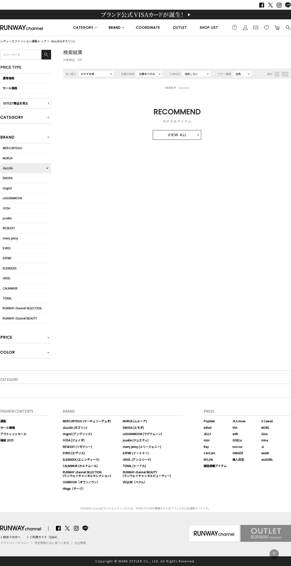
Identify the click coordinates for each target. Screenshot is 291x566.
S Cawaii (267, 421)
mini (206, 440)
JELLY (207, 434)
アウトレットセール (13, 434)
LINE (288, 5)
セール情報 (7, 427)
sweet (265, 453)
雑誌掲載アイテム (215, 466)
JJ (262, 447)
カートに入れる (277, 27)
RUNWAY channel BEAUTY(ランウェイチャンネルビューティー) (147, 473)
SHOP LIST (209, 27)
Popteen (209, 421)
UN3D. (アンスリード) (137, 459)
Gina (264, 434)
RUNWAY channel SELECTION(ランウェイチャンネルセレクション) (87, 473)
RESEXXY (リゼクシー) (77, 447)
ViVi (234, 427)
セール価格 (10, 88)
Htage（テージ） (74, 488)
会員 (245, 27)
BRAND (115, 27)
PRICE (6, 337)
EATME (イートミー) (136, 453)
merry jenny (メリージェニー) (142, 447)
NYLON (208, 459)
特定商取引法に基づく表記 (51, 542)
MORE (265, 427)
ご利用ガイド (234, 27)
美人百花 (238, 459)
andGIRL (267, 459)
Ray (206, 447)
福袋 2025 (7, 440)
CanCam (209, 453)
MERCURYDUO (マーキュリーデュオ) (87, 421)
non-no (237, 447)
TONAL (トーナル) (134, 466)
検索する (288, 27)
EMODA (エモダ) (133, 427)
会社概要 (80, 542)
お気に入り (266, 27)
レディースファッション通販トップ (23, 41)
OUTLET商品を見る (15, 103)
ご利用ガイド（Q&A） (44, 537)
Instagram (279, 5)
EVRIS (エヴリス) (74, 453)
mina (264, 440)
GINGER (237, 453)
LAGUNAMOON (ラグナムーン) (142, 434)
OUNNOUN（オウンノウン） (81, 482)
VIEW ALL (177, 135)
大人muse (238, 421)
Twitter (270, 5)
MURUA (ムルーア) (135, 421)
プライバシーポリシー (14, 542)
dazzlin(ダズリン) (63, 41)
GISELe (237, 440)
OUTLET (180, 27)
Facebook (262, 5)
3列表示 (277, 74)
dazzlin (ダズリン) (75, 427)
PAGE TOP (274, 554)
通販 (3, 421)
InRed (207, 427)
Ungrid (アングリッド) (77, 434)
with (235, 434)
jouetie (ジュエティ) (135, 440)
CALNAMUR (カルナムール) (80, 466)
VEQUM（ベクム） (135, 482)
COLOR (7, 352)
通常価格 (8, 78)
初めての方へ (12, 537)
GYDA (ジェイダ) (73, 440)
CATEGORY (83, 27)
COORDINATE (148, 27)
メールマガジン (256, 27)
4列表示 (285, 74)
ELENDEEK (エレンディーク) (81, 459)
